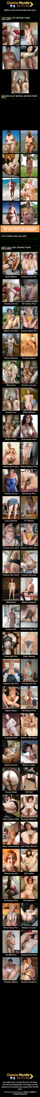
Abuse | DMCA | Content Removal (24, 1093)
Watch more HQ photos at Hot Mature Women (20, 228)
